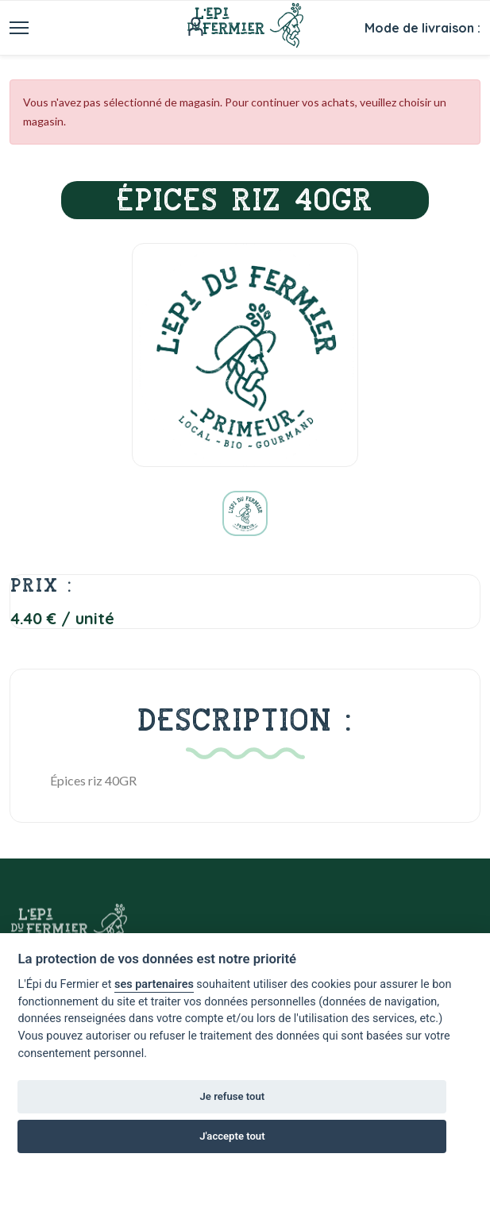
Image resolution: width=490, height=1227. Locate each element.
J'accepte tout (231, 1136)
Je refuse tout (232, 1096)
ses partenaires (154, 984)
